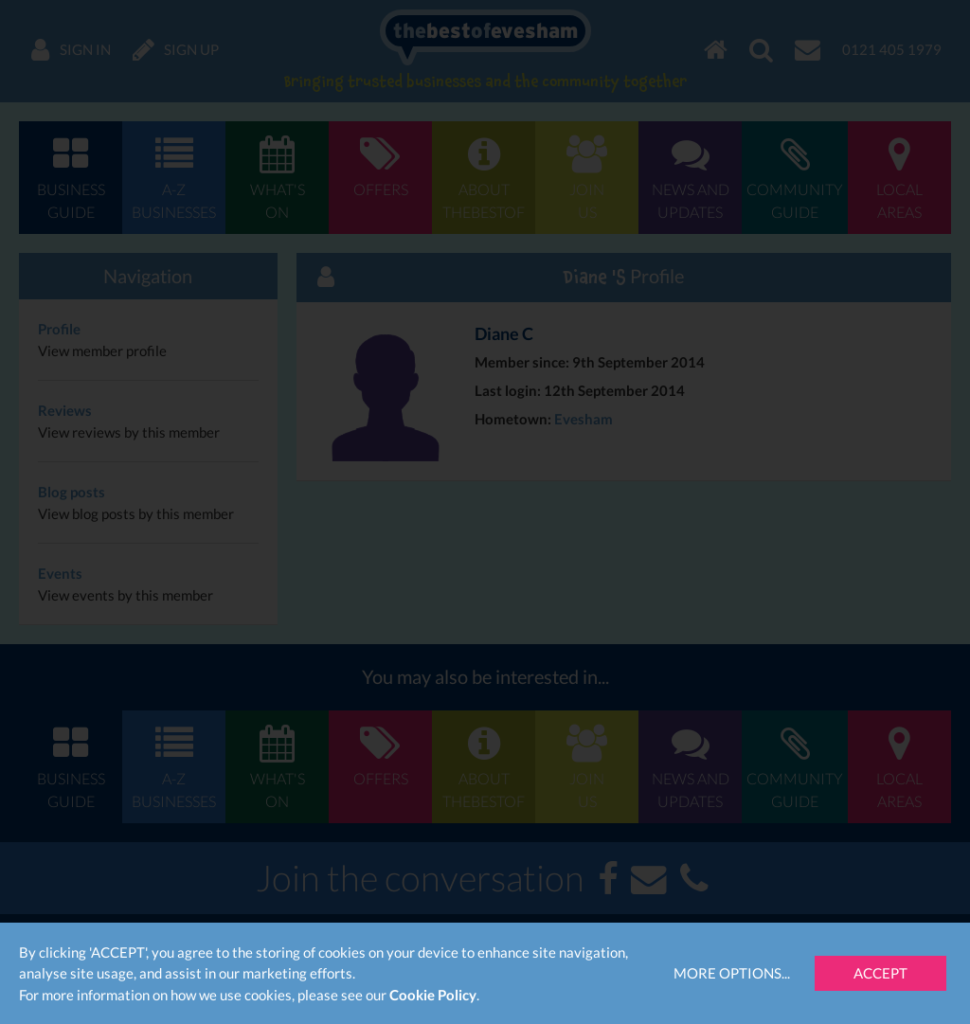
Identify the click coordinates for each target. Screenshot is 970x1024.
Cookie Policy (432, 994)
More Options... (732, 972)
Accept (880, 972)
